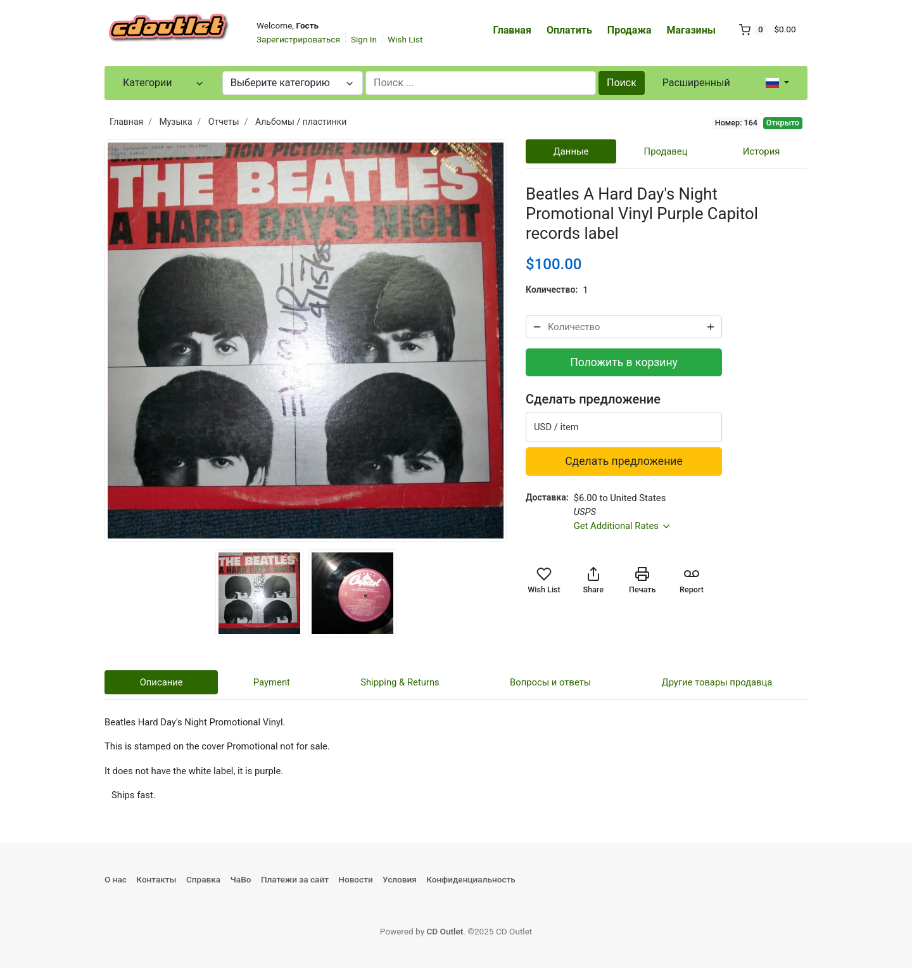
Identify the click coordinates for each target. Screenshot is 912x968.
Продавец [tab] (666, 151)
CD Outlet (444, 931)
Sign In (364, 39)
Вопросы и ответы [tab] (550, 682)
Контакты (156, 879)
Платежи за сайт (295, 879)
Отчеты (223, 122)
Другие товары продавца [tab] (717, 682)
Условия (400, 879)
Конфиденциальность (471, 879)
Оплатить (569, 30)
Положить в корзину (624, 362)
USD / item (556, 427)
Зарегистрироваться (298, 39)
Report (692, 580)
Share (593, 580)
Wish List (405, 39)
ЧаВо (240, 879)
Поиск (621, 83)
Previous (95, 340)
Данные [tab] (571, 151)
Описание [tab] (161, 682)
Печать (642, 580)
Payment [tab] (271, 682)
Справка (203, 879)
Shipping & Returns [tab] (400, 682)
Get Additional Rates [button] (622, 526)
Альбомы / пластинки (300, 122)
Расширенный (696, 83)
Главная (512, 30)
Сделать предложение (624, 461)
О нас (115, 879)
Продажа (629, 30)
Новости (355, 879)
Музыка (176, 122)
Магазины (691, 30)
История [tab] (761, 151)
